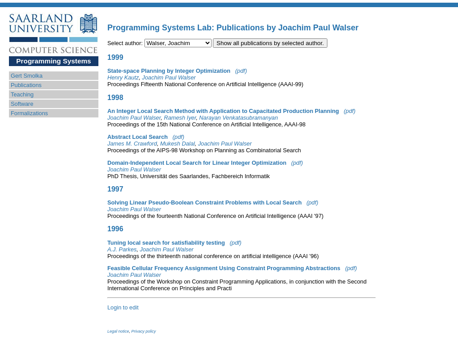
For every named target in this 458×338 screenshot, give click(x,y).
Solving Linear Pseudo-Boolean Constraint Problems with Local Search (204, 202)
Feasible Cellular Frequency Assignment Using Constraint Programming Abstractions (223, 268)
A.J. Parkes (121, 249)
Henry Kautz (123, 77)
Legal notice (118, 331)
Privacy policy (143, 331)
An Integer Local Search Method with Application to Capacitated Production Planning (223, 111)
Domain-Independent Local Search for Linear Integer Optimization (196, 162)
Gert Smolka (26, 75)
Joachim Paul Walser (169, 77)
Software (22, 103)
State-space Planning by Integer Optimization (168, 70)
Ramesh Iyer (180, 117)
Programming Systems (53, 61)
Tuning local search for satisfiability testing (166, 242)
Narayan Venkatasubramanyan (238, 117)
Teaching (22, 94)
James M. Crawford (132, 143)
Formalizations (29, 113)
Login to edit (123, 307)
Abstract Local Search (137, 137)
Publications (26, 85)
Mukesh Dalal (177, 143)
